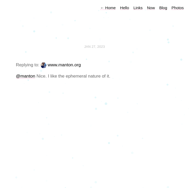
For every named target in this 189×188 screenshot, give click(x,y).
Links (138, 7)
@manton (25, 76)
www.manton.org (64, 64)
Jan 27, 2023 (94, 47)
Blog (163, 7)
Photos (177, 7)
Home (108, 7)
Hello (124, 7)
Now (151, 7)
